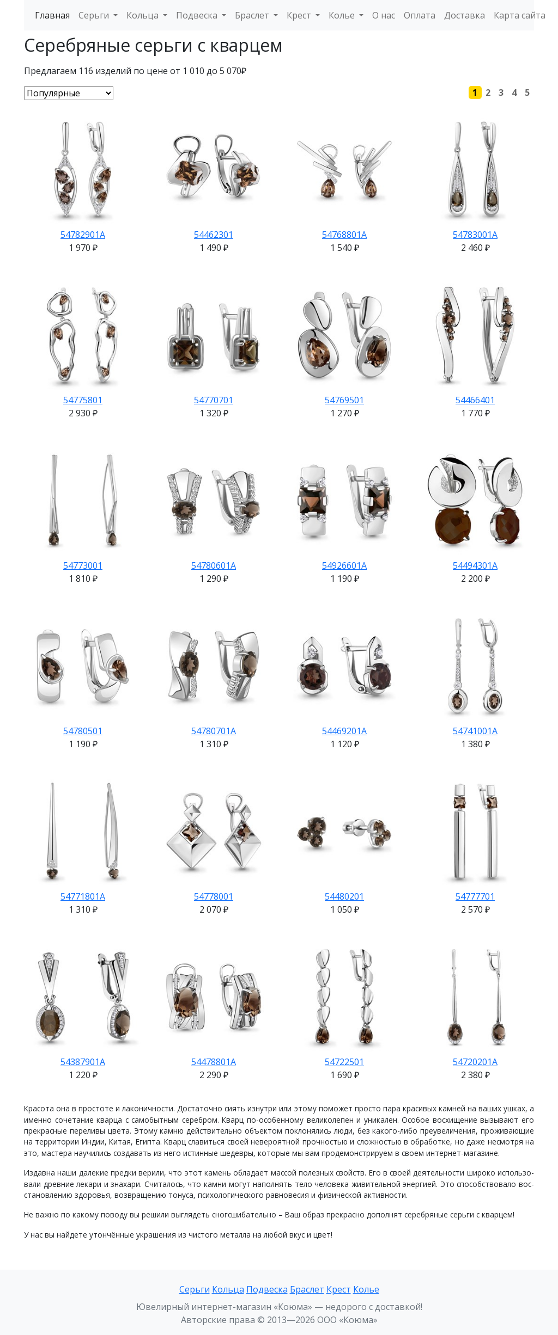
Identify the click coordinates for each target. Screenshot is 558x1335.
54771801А (82, 896)
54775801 (82, 400)
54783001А (475, 235)
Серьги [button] (94, 15)
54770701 (213, 400)
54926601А (344, 565)
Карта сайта (519, 15)
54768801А (344, 235)
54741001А (475, 731)
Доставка (464, 15)
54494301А (475, 565)
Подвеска (267, 1289)
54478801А (213, 1062)
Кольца (228, 1289)
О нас (383, 15)
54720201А (475, 1062)
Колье (366, 1289)
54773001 (82, 565)
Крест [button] (300, 15)
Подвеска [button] (198, 15)
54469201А (344, 731)
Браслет (307, 1289)
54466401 (475, 400)
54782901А (82, 235)
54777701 (475, 896)
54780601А (213, 565)
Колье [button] (343, 15)
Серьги (194, 1289)
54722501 (344, 1062)
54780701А (213, 731)
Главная (52, 15)
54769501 (344, 400)
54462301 (213, 235)
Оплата (419, 15)
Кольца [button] (143, 15)
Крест (338, 1289)
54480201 (344, 896)
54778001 (213, 896)
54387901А (82, 1062)
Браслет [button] (253, 15)
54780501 (82, 731)
